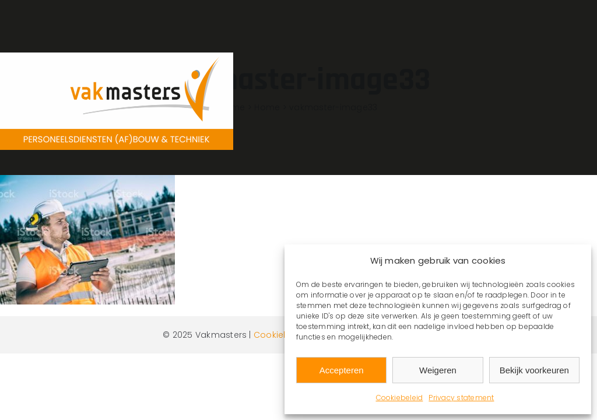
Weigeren (437, 370)
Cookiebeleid (399, 397)
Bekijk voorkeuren (534, 370)
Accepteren (341, 370)
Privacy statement (461, 397)
